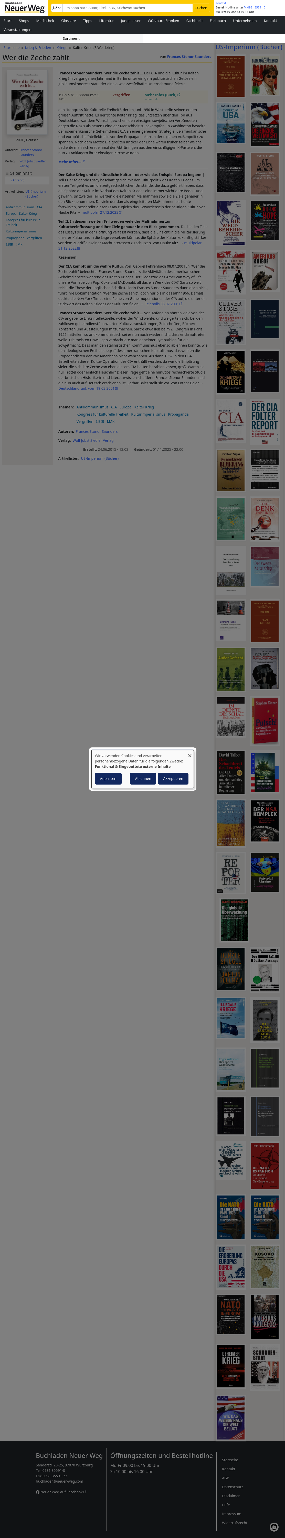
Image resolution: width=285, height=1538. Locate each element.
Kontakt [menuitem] (270, 20)
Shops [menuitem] (24, 20)
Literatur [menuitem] (106, 20)
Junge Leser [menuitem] (131, 20)
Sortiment (71, 38)
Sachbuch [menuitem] (194, 20)
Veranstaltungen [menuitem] (17, 29)
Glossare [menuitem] (68, 20)
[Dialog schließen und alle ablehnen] (190, 753)
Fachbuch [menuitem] (218, 20)
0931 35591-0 (256, 7)
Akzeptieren (173, 778)
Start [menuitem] (8, 20)
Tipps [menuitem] (87, 20)
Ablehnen (143, 778)
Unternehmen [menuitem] (245, 20)
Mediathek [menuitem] (45, 20)
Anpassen (108, 778)
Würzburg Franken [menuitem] (163, 20)
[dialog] (142, 769)
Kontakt (221, 3)
